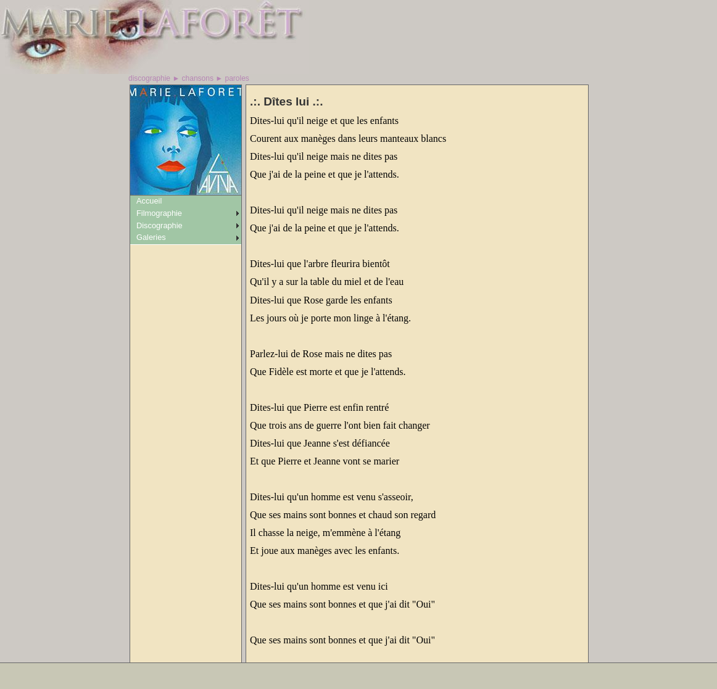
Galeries (151, 237)
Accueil (149, 200)
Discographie (159, 225)
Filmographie (159, 213)
